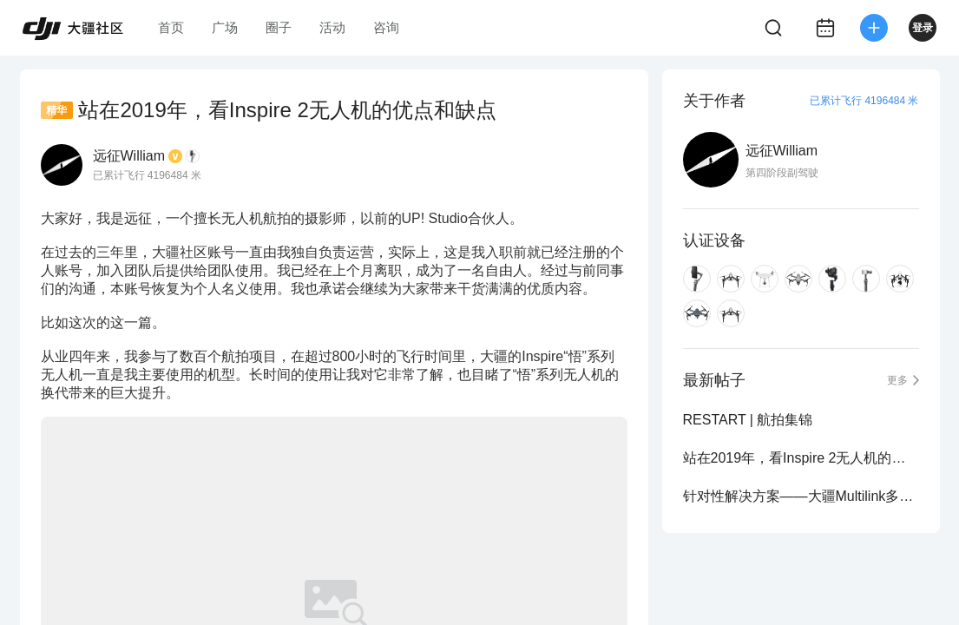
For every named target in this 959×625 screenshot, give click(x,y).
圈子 (279, 27)
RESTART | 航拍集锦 (748, 419)
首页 (171, 27)
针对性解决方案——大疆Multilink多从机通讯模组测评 (801, 496)
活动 (332, 27)
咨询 (386, 27)
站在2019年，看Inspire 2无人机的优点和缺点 (801, 458)
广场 (225, 27)
